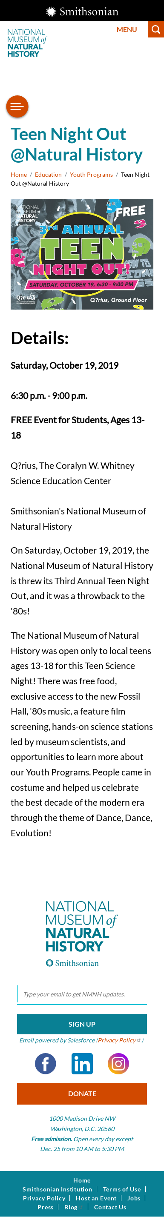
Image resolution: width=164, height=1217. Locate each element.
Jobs (134, 1198)
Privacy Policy (44, 1198)
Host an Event (96, 1198)
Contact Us (110, 1207)
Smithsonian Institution (57, 1189)
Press (45, 1207)
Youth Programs (91, 174)
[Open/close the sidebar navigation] (17, 106)
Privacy (119, 1040)
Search (156, 29)
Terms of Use (122, 1189)
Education (48, 174)
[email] (82, 994)
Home (19, 174)
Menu (127, 29)
